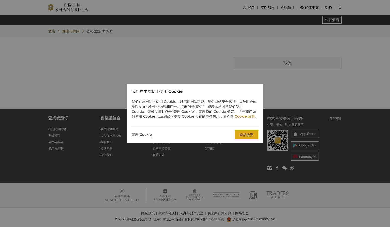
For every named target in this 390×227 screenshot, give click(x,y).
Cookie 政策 (245, 116)
